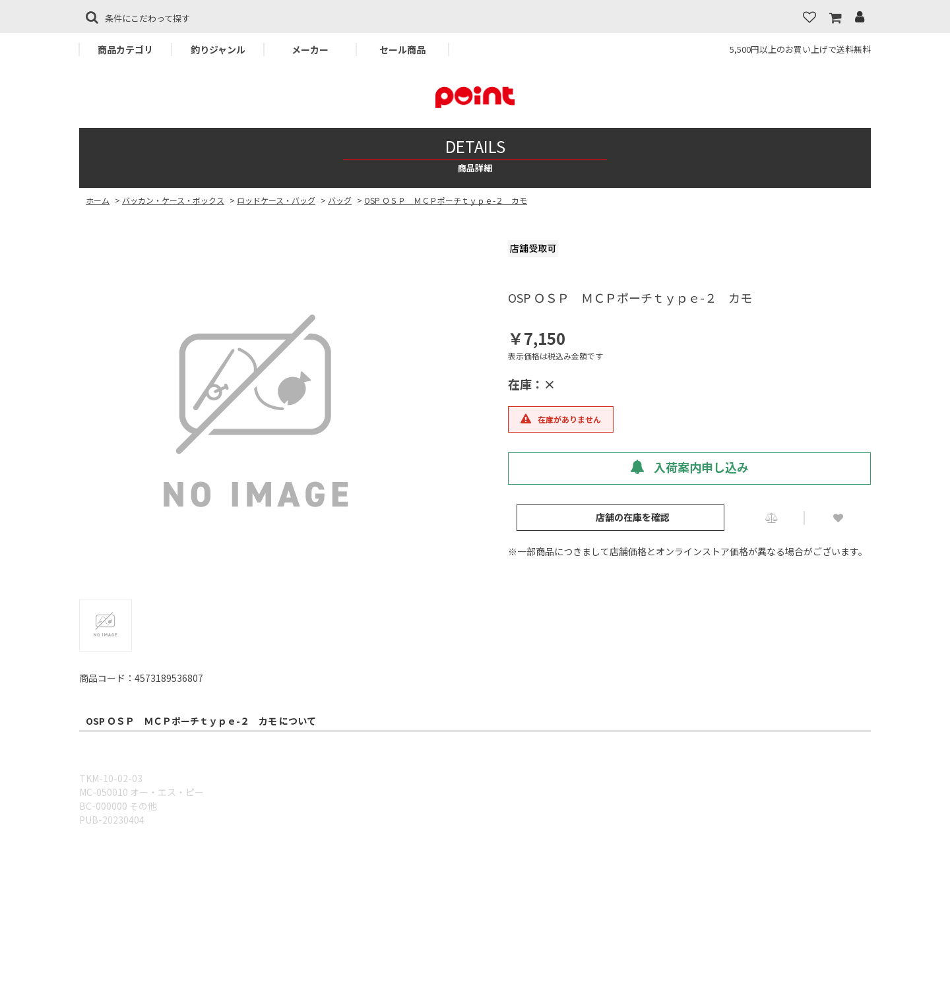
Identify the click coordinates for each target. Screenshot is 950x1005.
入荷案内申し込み (689, 466)
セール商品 (402, 49)
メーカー (310, 49)
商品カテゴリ (125, 49)
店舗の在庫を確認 (633, 517)
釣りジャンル (218, 49)
